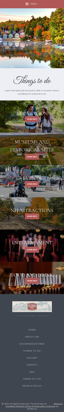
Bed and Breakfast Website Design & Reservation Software (34, 405)
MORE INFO (32, 119)
